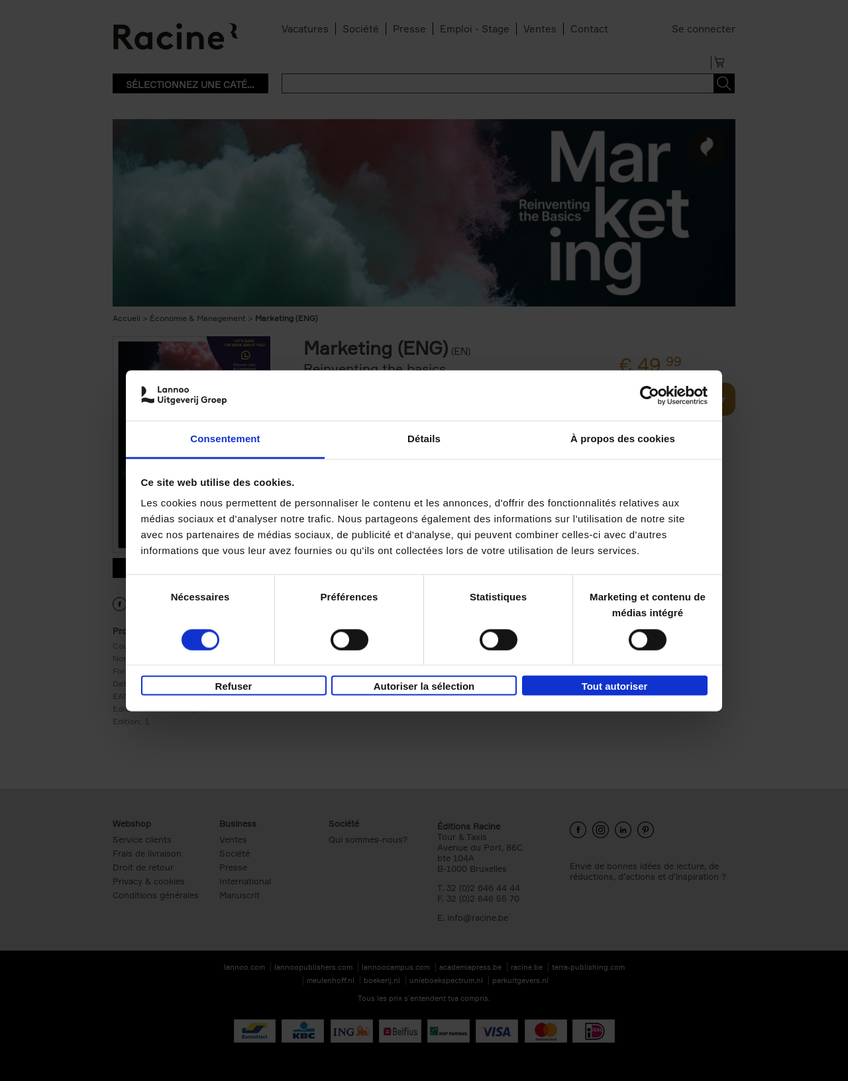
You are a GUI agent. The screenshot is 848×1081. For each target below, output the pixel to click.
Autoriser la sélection (424, 686)
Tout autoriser (615, 686)
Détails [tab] (424, 439)
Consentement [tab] (225, 439)
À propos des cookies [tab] (622, 439)
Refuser (233, 686)
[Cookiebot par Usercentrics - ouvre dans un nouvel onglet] (650, 395)
